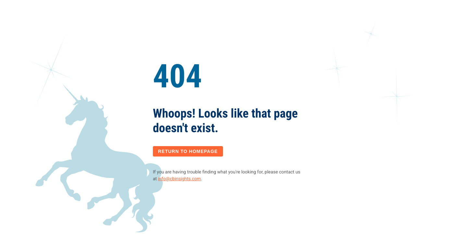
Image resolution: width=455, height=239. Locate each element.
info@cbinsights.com (179, 179)
